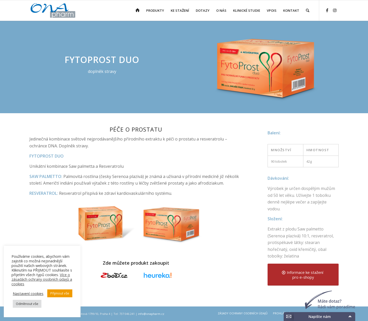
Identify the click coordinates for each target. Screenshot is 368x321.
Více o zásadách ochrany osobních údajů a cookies (42, 279)
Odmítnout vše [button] (27, 303)
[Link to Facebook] (327, 10)
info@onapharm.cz (151, 314)
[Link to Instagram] (335, 10)
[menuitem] (137, 10)
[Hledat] (308, 10)
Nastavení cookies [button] (28, 293)
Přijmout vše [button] (59, 293)
